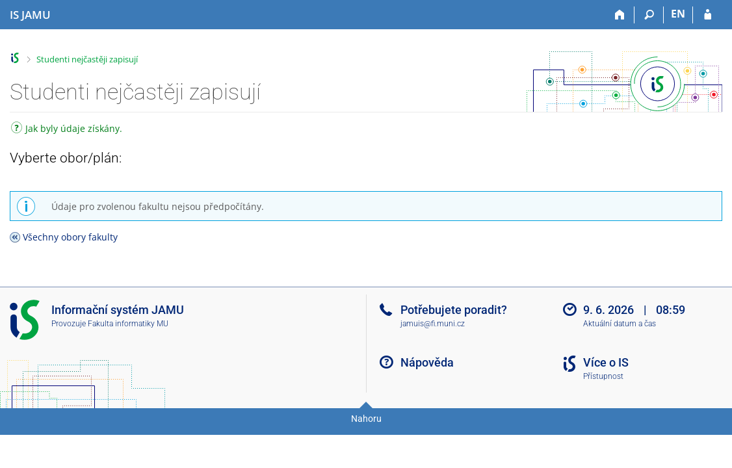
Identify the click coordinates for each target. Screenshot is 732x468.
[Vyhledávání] (649, 14)
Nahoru (366, 418)
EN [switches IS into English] (678, 13)
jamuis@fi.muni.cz (432, 323)
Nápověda (427, 362)
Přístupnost (603, 376)
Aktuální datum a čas (619, 323)
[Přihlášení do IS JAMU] (707, 14)
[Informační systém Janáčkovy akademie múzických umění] (30, 14)
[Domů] (619, 14)
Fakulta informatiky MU (128, 323)
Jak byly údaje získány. (66, 129)
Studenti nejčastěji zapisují (87, 59)
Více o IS (606, 362)
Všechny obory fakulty (70, 237)
